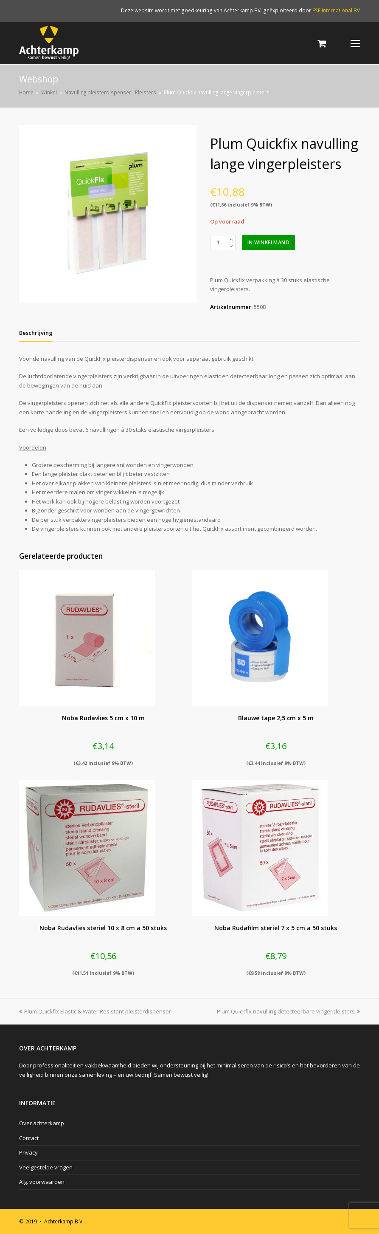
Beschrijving (36, 333)
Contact (29, 1138)
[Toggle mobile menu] (355, 43)
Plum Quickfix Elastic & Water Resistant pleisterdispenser (95, 1011)
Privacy (28, 1152)
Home (26, 92)
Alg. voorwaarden (42, 1182)
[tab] (36, 332)
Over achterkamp (41, 1123)
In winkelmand (268, 242)
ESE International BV (336, 10)
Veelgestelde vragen (46, 1167)
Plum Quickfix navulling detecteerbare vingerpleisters (288, 1011)
